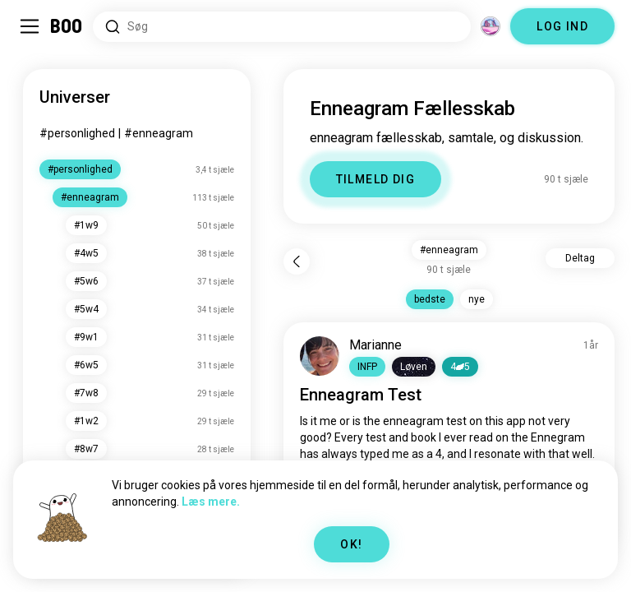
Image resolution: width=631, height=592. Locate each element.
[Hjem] (67, 26)
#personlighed (77, 133)
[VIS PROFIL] (319, 356)
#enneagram (158, 133)
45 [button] (460, 366)
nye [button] (476, 299)
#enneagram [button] (449, 250)
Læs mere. (211, 501)
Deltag (580, 258)
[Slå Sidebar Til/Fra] (29, 26)
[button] (367, 367)
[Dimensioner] (490, 26)
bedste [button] (429, 299)
